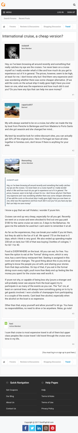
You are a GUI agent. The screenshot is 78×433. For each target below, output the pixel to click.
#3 (73, 314)
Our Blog (10, 396)
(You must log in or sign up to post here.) (59, 352)
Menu (7, 12)
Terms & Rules (47, 396)
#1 (73, 95)
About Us (10, 402)
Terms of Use (47, 402)
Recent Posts (24, 18)
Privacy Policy (47, 408)
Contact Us (11, 408)
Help (43, 390)
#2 (73, 151)
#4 (73, 344)
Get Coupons (12, 390)
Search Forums (10, 18)
